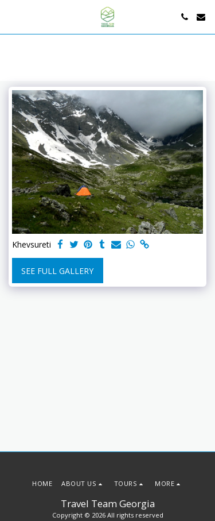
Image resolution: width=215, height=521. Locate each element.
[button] (12, 16)
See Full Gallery (57, 270)
